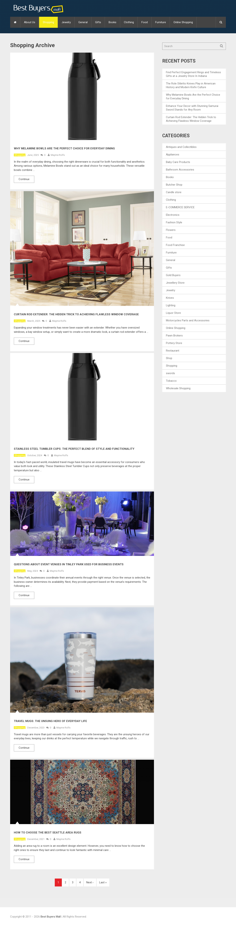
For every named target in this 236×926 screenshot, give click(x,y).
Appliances (172, 154)
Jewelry (66, 22)
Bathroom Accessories (180, 169)
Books (112, 22)
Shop (169, 358)
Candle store (173, 192)
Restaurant (172, 350)
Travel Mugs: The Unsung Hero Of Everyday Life (50, 721)
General (83, 22)
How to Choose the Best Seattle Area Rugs (47, 832)
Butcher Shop (174, 184)
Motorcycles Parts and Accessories (187, 320)
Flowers (171, 230)
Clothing (129, 22)
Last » (103, 882)
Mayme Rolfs (58, 155)
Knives (170, 297)
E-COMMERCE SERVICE (180, 207)
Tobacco (171, 380)
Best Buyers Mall (51, 916)
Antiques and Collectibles (181, 147)
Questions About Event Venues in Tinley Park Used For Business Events (69, 564)
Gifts (98, 22)
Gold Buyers (173, 275)
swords (170, 373)
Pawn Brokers (174, 335)
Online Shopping (183, 22)
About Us (29, 22)
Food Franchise (175, 245)
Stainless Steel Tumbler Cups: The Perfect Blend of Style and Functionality (74, 448)
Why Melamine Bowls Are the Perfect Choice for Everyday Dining (64, 148)
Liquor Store (173, 313)
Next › (89, 882)
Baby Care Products (178, 162)
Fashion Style (174, 222)
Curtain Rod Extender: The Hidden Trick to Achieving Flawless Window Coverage (76, 314)
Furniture (160, 22)
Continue (24, 179)
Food (144, 22)
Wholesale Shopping (178, 388)
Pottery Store (174, 343)
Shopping (48, 22)
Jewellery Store (175, 282)
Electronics (172, 215)
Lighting (170, 305)
